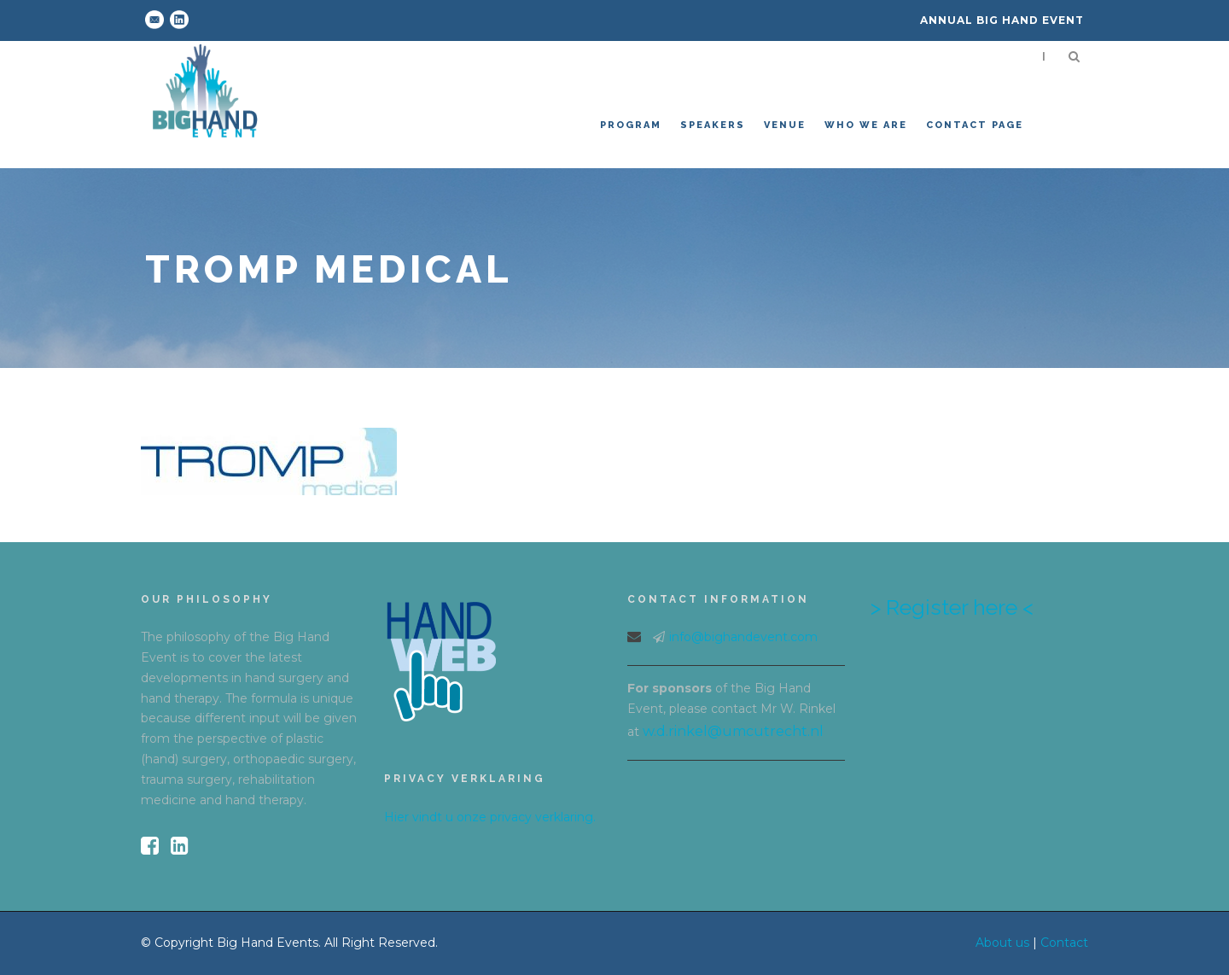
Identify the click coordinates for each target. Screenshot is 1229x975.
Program (630, 125)
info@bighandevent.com (743, 637)
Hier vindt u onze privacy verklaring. (490, 817)
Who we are (865, 125)
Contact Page (974, 125)
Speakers (712, 125)
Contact (1064, 942)
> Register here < (952, 607)
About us (1002, 942)
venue (785, 125)
